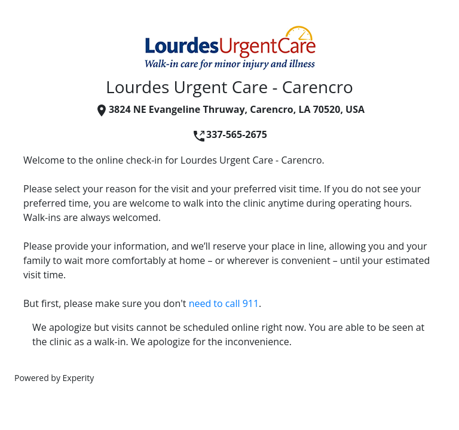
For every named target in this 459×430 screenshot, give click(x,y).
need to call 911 (224, 303)
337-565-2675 (229, 134)
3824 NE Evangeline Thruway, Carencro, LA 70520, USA (229, 109)
